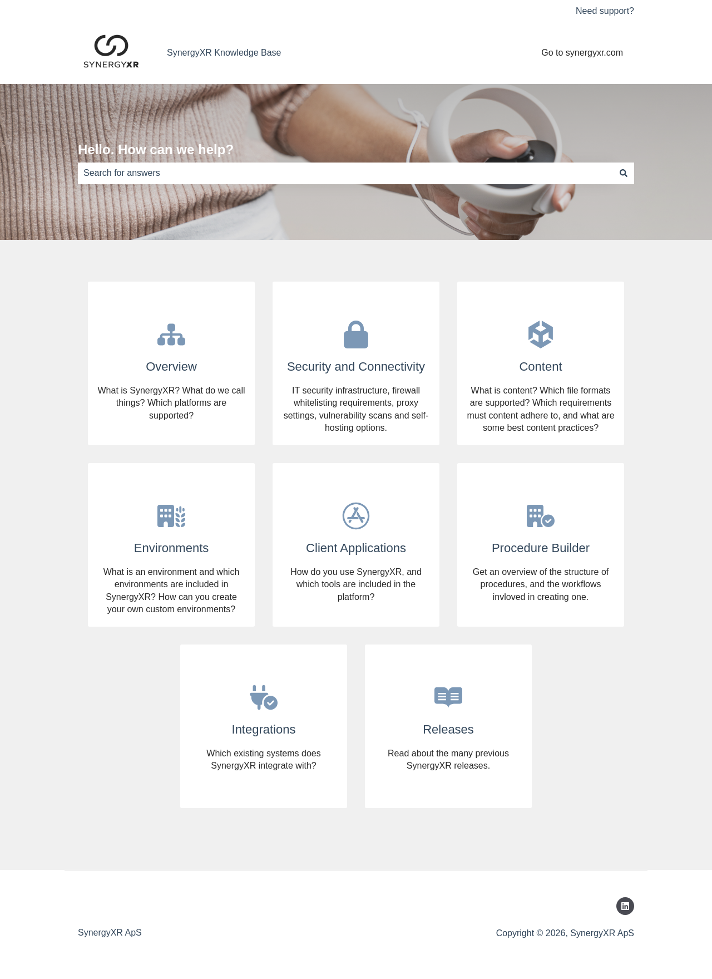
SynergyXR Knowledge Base (224, 52)
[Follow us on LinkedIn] (625, 906)
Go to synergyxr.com (582, 52)
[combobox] (345, 173)
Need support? (605, 11)
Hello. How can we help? (156, 149)
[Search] (623, 173)
